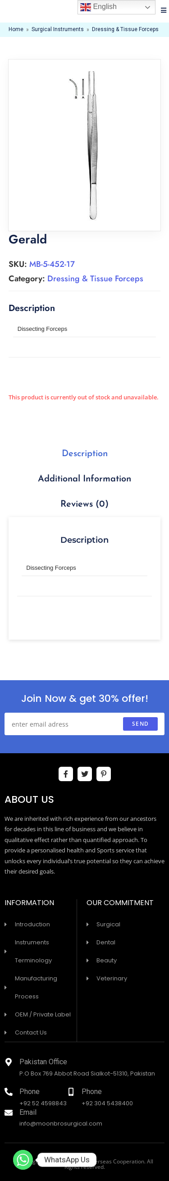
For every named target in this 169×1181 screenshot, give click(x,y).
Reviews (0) (84, 504)
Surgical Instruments (58, 30)
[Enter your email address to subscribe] (84, 724)
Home (16, 30)
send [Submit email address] (140, 724)
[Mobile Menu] (164, 11)
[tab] (85, 454)
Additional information (84, 479)
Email (28, 1113)
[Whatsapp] (23, 1160)
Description (85, 453)
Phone (29, 1092)
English (98, 7)
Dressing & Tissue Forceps (125, 30)
